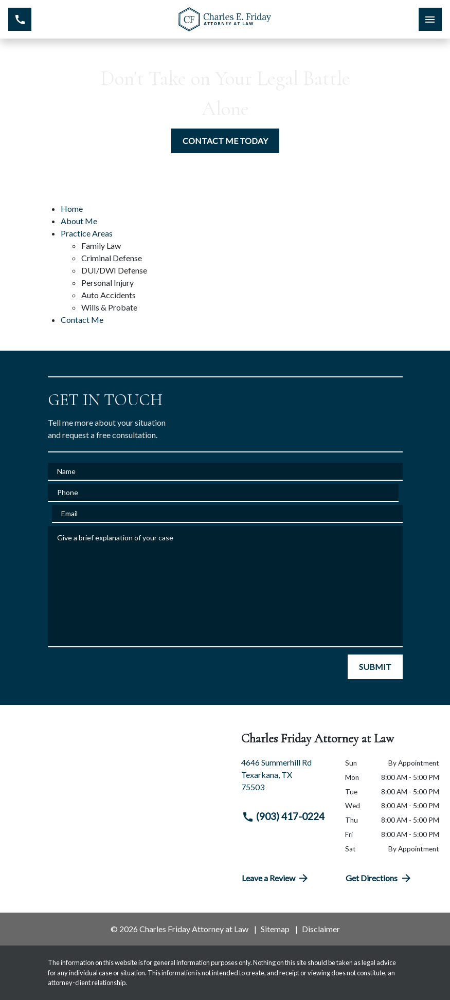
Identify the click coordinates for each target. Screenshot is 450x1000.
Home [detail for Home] (72, 208)
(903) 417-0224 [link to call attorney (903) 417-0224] (283, 816)
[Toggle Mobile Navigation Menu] (430, 19)
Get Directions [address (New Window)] (379, 878)
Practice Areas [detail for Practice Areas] (87, 233)
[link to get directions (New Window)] (285, 779)
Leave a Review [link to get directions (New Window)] (276, 878)
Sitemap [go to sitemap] (275, 929)
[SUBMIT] (375, 666)
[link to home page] (224, 19)
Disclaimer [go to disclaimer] (321, 929)
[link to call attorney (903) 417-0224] (19, 19)
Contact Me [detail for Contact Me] (82, 319)
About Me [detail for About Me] (79, 221)
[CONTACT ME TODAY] (225, 141)
